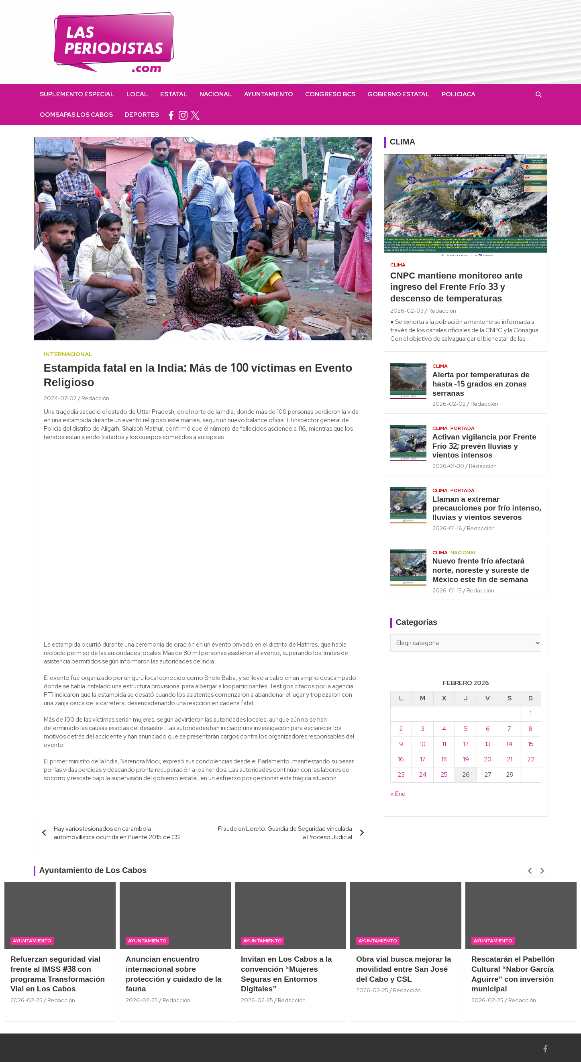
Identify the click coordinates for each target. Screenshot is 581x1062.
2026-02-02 (449, 403)
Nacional (216, 94)
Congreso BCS (330, 94)
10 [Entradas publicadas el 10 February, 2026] (423, 744)
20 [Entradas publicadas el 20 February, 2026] (487, 759)
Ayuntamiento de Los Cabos (93, 871)
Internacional (68, 354)
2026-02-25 (26, 1000)
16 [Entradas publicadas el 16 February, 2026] (401, 759)
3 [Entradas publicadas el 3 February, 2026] (422, 729)
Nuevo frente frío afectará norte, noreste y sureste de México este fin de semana (480, 570)
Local (137, 94)
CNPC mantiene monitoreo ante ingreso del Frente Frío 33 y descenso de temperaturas (456, 288)
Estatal (174, 94)
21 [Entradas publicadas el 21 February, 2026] (509, 759)
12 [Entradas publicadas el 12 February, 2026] (466, 744)
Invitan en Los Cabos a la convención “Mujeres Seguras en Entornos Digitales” (286, 974)
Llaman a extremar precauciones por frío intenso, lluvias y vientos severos (486, 509)
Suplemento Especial (77, 94)
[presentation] (530, 871)
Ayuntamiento (268, 94)
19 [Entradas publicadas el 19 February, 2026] (466, 759)
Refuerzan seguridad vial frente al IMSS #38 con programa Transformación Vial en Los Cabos (57, 974)
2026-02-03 (407, 310)
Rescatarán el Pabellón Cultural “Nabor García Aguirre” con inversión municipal (512, 974)
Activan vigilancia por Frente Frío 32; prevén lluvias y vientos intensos (484, 446)
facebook (171, 115)
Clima (398, 265)
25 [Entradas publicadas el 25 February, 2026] (444, 775)
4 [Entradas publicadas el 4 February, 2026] (444, 729)
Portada (463, 428)
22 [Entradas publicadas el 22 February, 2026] (530, 759)
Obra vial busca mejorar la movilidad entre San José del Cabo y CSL (403, 969)
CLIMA (402, 142)
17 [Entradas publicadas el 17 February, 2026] (423, 759)
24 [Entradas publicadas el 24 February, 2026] (422, 775)
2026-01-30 (448, 466)
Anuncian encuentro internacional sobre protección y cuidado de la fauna (174, 974)
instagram (183, 115)
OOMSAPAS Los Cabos (76, 115)
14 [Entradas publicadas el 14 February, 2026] (509, 744)
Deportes (142, 115)
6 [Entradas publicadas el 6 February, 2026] (488, 729)
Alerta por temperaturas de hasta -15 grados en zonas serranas (481, 384)
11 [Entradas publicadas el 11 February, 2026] (444, 744)
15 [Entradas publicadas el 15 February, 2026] (531, 744)
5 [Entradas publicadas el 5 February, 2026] (466, 729)
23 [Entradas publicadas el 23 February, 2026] (401, 775)
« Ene (398, 794)
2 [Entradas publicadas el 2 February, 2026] (401, 729)
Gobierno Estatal (398, 94)
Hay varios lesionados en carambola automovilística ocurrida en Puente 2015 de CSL (118, 833)
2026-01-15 (447, 590)
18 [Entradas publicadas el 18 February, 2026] (444, 759)
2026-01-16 (447, 528)
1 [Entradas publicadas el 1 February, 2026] (531, 714)
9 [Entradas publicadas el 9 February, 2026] (401, 744)
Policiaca (458, 94)
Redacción (95, 398)
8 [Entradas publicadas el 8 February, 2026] (530, 729)
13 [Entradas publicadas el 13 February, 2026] (488, 744)
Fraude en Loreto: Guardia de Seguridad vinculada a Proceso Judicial (285, 833)
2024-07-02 (60, 398)
